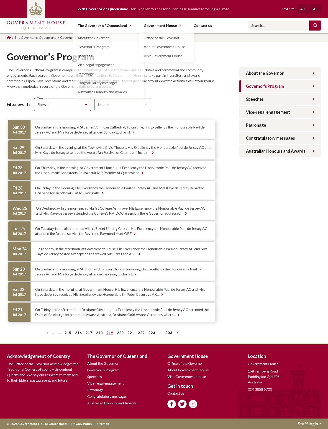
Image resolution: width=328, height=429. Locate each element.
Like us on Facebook (171, 404)
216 (79, 333)
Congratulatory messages (280, 138)
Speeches (280, 99)
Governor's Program (280, 86)
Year (40, 98)
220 (121, 333)
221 (131, 333)
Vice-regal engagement (280, 112)
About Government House (188, 370)
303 (169, 333)
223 (152, 333)
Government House (162, 25)
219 (110, 333)
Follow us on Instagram (193, 404)
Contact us (175, 393)
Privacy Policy (81, 424)
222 (142, 333)
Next (177, 332)
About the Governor (280, 73)
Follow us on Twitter (182, 404)
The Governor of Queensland (104, 25)
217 (89, 333)
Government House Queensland (36, 25)
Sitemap (103, 424)
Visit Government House (186, 376)
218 (100, 333)
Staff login (309, 423)
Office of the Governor (185, 363)
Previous (47, 332)
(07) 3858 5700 (260, 389)
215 (68, 333)
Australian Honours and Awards (280, 151)
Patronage (280, 125)
